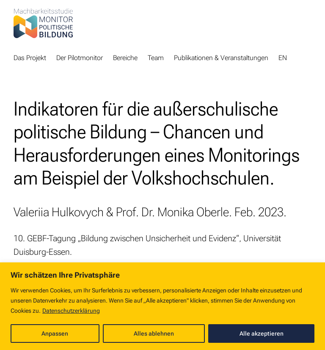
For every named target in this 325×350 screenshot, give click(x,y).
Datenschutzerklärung (71, 310)
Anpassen (54, 333)
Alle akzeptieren (262, 333)
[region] (162, 306)
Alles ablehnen (154, 333)
